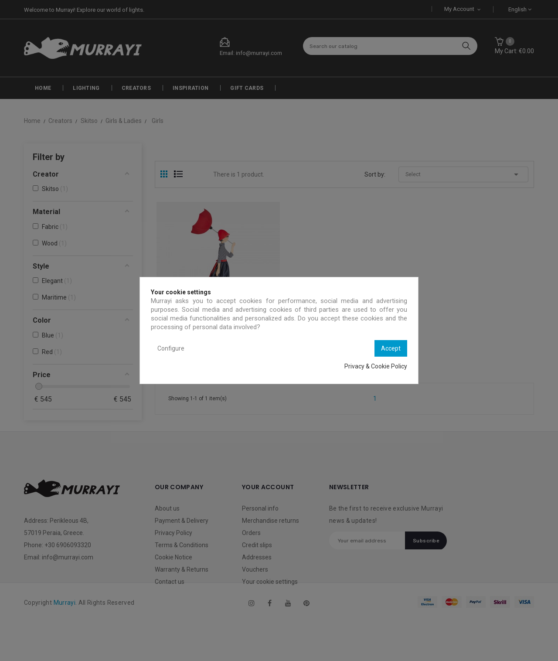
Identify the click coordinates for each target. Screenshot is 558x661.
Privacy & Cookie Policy (375, 366)
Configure (170, 348)
